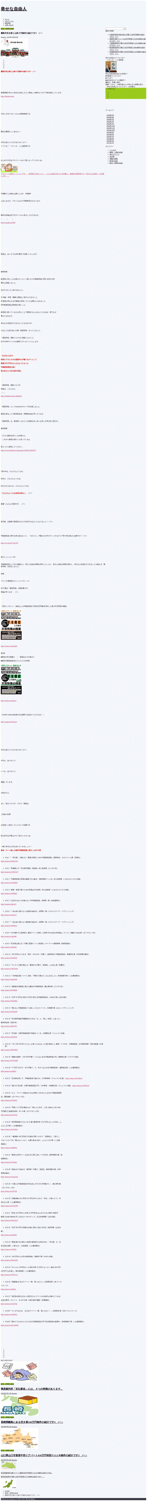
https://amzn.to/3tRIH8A (9, 1148)
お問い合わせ (9, 25)
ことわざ (113, 150)
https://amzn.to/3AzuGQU (9, 1177)
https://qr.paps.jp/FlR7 (8, 222)
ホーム (7, 19)
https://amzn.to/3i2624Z (9, 947)
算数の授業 (114, 159)
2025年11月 (111, 128)
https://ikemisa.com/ (7, 96)
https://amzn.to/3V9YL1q (9, 1275)
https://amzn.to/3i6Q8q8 (9, 893)
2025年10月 (111, 130)
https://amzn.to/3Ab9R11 (9, 1314)
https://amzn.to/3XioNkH (9, 883)
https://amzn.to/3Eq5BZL (9, 1001)
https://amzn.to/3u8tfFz (8, 1071)
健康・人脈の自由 (116, 152)
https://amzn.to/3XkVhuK (9, 969)
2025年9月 (110, 132)
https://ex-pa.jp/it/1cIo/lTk (9, 543)
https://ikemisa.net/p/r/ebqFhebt (11, 396)
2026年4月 (110, 117)
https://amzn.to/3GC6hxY (73, 1078)
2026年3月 (110, 119)
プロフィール (9, 21)
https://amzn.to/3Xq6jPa (9, 1235)
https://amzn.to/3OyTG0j (9, 1115)
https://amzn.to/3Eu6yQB (9, 1260)
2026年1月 (110, 124)
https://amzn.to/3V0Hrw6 (80, 1085)
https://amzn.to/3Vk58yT (9, 1100)
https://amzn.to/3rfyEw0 (9, 722)
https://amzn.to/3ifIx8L (8, 1289)
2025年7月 (110, 137)
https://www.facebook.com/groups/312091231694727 (18, 450)
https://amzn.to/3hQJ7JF (9, 1026)
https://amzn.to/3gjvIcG (8, 904)
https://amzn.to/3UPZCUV (9, 872)
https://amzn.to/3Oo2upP (9, 1012)
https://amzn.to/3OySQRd (9, 1060)
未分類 (112, 156)
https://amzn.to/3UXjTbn (9, 1304)
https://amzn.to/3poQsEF (9, 646)
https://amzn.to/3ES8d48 (9, 990)
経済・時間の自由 (7, 29)
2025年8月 (110, 134)
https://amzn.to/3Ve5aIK (9, 1162)
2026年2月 (110, 121)
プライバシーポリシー (9, 1499)
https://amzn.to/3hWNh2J (9, 1050)
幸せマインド (114, 154)
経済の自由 (114, 161)
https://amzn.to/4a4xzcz (8, 701)
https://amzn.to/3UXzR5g (9, 1129)
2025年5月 (110, 141)
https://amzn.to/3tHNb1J (9, 926)
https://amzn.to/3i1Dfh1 (8, 1249)
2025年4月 (110, 143)
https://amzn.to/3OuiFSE (9, 958)
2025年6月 (110, 139)
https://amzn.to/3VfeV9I (9, 1191)
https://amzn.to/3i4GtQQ (9, 1037)
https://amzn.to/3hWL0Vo (9, 861)
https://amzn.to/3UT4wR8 (9, 1206)
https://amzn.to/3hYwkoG (9, 1220)
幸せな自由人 (14, 8)
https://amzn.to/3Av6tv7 (9, 915)
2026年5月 (110, 115)
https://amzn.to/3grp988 (8, 936)
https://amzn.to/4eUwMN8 (9, 1325)
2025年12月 (111, 126)
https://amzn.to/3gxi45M (9, 979)
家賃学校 (8, 23)
